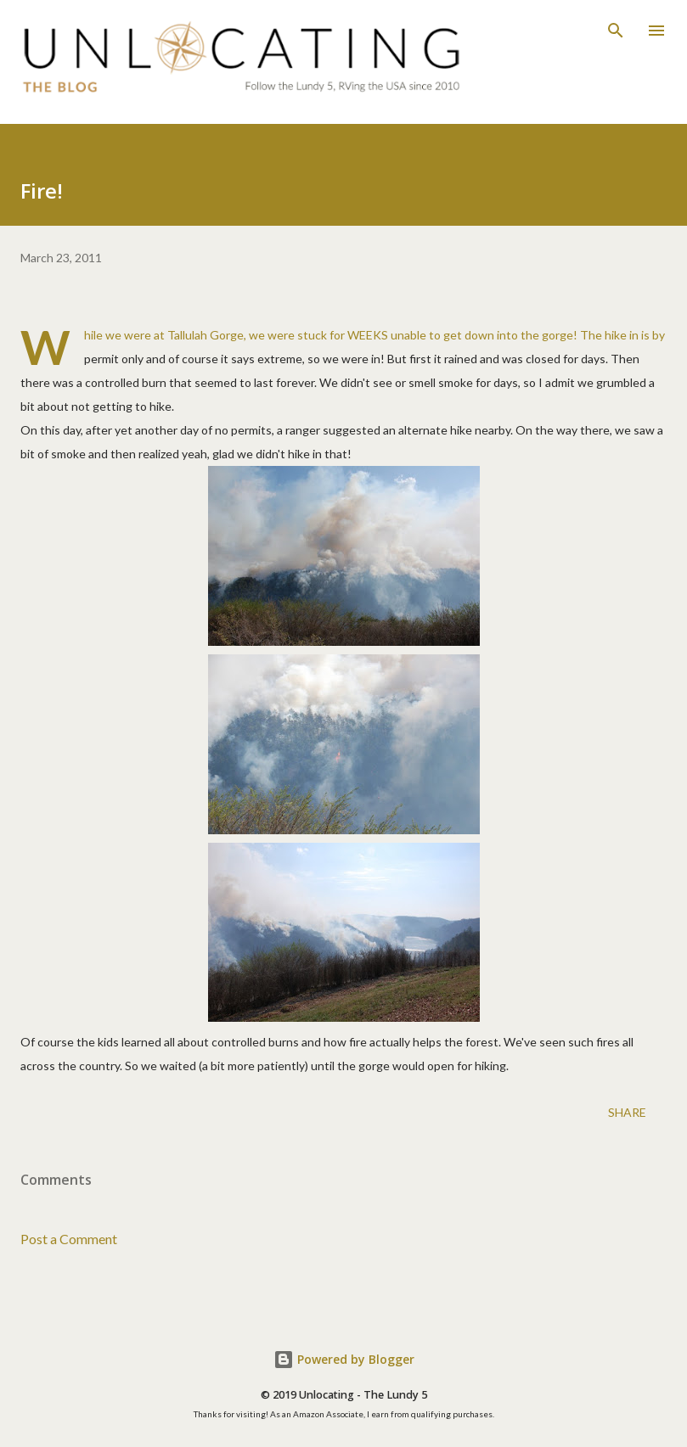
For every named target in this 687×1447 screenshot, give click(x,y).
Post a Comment (68, 1239)
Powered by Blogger (343, 1359)
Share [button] (627, 1112)
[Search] (615, 30)
